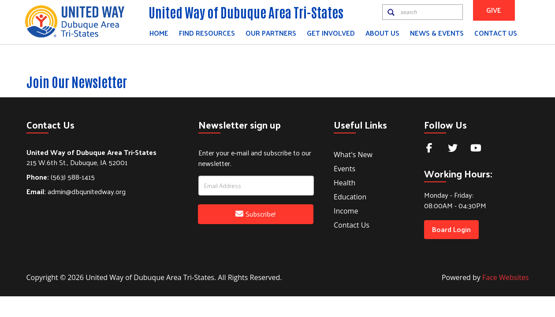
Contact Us (495, 32)
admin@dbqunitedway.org (76, 191)
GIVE (494, 10)
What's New (353, 154)
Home (158, 32)
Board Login (451, 229)
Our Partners (271, 32)
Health (344, 183)
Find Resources (207, 32)
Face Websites (505, 277)
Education (350, 197)
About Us (382, 32)
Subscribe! (255, 213)
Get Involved (331, 32)
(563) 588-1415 (60, 176)
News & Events (437, 32)
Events (344, 168)
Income (346, 211)
